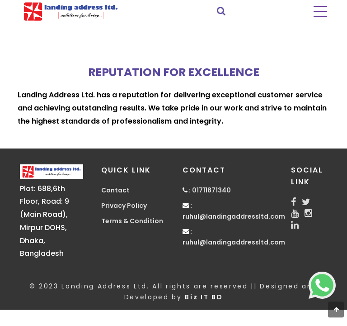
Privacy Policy (124, 205)
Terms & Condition (132, 220)
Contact (115, 190)
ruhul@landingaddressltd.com (234, 216)
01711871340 (211, 190)
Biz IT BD (204, 297)
